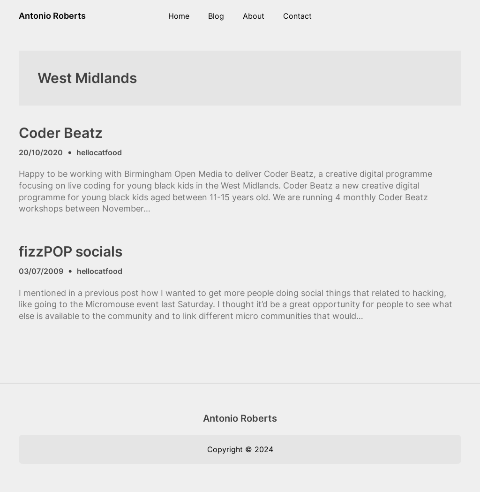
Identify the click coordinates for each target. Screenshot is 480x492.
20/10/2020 (41, 152)
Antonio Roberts (52, 16)
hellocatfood (99, 152)
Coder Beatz (61, 132)
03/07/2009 (41, 271)
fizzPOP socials (70, 251)
